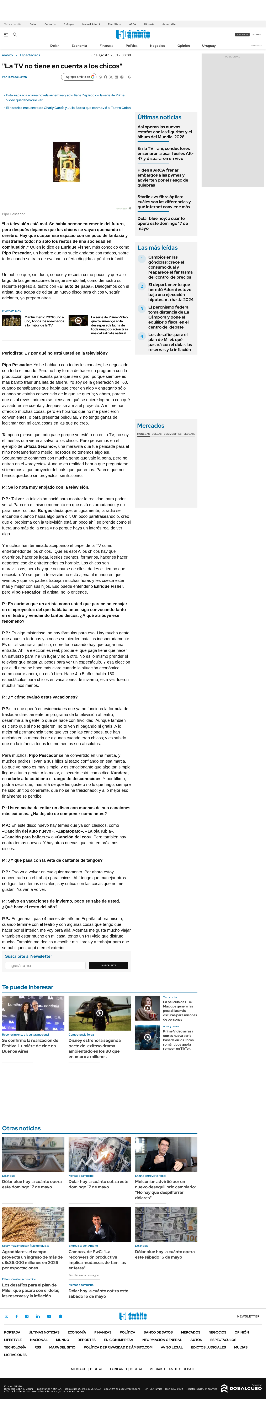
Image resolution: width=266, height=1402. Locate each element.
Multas (241, 1347)
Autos (196, 1340)
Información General (162, 1340)
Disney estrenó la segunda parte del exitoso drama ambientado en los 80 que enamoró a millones (95, 1048)
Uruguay (209, 46)
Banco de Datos (158, 1332)
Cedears (189, 433)
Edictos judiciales (208, 1347)
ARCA (132, 24)
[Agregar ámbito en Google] (78, 77)
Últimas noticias (44, 1332)
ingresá (256, 34)
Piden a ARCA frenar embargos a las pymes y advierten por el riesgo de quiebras (163, 177)
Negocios (157, 46)
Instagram (27, 1316)
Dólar (33, 24)
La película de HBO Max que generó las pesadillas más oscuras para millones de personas (180, 1010)
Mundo (62, 1340)
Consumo (49, 24)
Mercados (190, 1332)
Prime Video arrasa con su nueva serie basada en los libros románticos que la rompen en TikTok (178, 1040)
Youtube (49, 1316)
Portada (12, 1332)
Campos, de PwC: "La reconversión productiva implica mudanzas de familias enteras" (97, 1260)
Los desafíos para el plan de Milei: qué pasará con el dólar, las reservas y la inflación (170, 342)
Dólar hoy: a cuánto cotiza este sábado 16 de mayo (98, 1293)
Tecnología (15, 1347)
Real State (114, 24)
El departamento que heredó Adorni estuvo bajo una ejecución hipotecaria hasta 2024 (170, 292)
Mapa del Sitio (62, 1347)
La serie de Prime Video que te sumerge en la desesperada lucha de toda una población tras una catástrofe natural (109, 325)
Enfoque (69, 24)
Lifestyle (13, 1340)
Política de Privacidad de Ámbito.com (118, 1347)
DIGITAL (87, 1369)
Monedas (143, 433)
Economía (79, 46)
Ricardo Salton (17, 77)
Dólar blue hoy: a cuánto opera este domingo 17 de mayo (163, 223)
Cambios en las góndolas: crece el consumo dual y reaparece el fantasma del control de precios (170, 267)
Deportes (87, 1340)
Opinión (183, 46)
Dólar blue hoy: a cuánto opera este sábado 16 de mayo (165, 1254)
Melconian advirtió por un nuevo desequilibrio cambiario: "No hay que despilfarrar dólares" (165, 1189)
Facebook (17, 1316)
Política (132, 46)
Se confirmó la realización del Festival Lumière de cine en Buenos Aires (30, 1046)
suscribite (242, 34)
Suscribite (108, 965)
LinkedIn (38, 1316)
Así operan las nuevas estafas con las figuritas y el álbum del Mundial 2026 (165, 131)
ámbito (7, 55)
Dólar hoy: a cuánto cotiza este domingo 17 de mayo (98, 1184)
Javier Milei (169, 24)
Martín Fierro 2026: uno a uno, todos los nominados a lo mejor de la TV (44, 321)
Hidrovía (149, 24)
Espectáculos (30, 55)
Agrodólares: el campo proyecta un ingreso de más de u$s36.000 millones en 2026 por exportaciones (32, 1260)
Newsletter (256, 45)
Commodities (173, 433)
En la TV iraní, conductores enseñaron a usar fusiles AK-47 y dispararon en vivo (165, 153)
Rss (37, 1347)
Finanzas (106, 46)
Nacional (39, 1340)
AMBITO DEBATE (172, 1369)
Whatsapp (60, 1316)
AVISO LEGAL (172, 1347)
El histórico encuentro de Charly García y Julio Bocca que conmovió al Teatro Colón (68, 108)
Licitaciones (15, 1355)
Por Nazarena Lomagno (84, 1275)
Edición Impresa (118, 1340)
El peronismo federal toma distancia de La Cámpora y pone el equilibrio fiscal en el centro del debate (169, 317)
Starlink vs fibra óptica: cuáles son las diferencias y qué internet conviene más (164, 201)
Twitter (6, 1316)
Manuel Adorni (91, 24)
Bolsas (157, 433)
